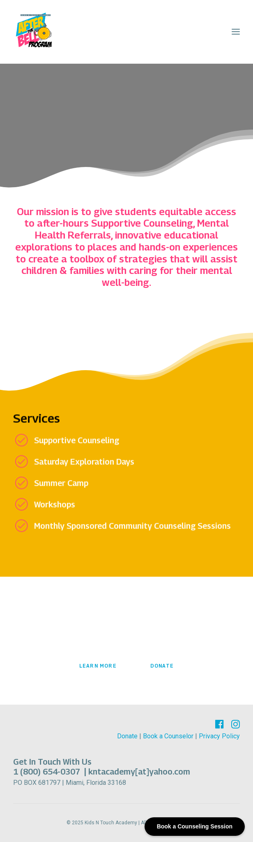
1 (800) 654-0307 (47, 772)
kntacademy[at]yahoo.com (139, 772)
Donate (162, 666)
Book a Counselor (168, 736)
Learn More (98, 666)
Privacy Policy (219, 736)
